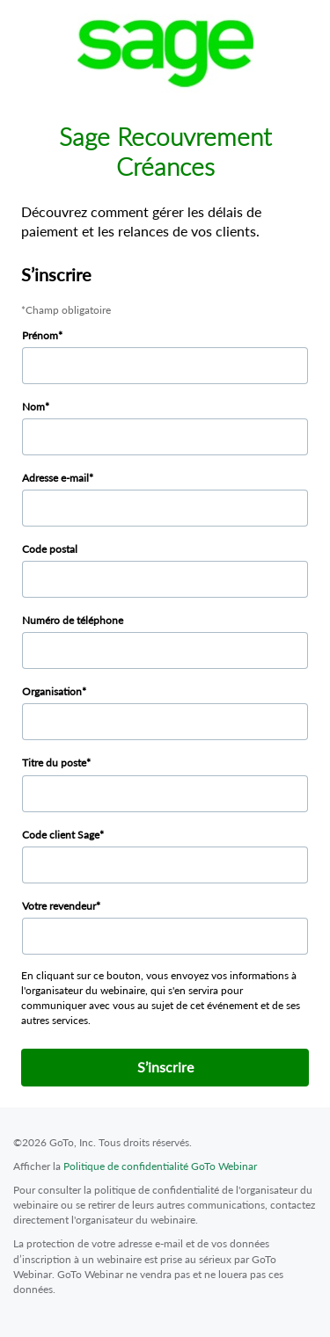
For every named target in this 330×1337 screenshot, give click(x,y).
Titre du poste (54, 762)
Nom (33, 406)
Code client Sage (60, 834)
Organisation (52, 691)
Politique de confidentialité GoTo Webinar (160, 1166)
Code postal (49, 549)
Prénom (40, 335)
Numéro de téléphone (72, 620)
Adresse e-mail (55, 477)
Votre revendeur (59, 905)
